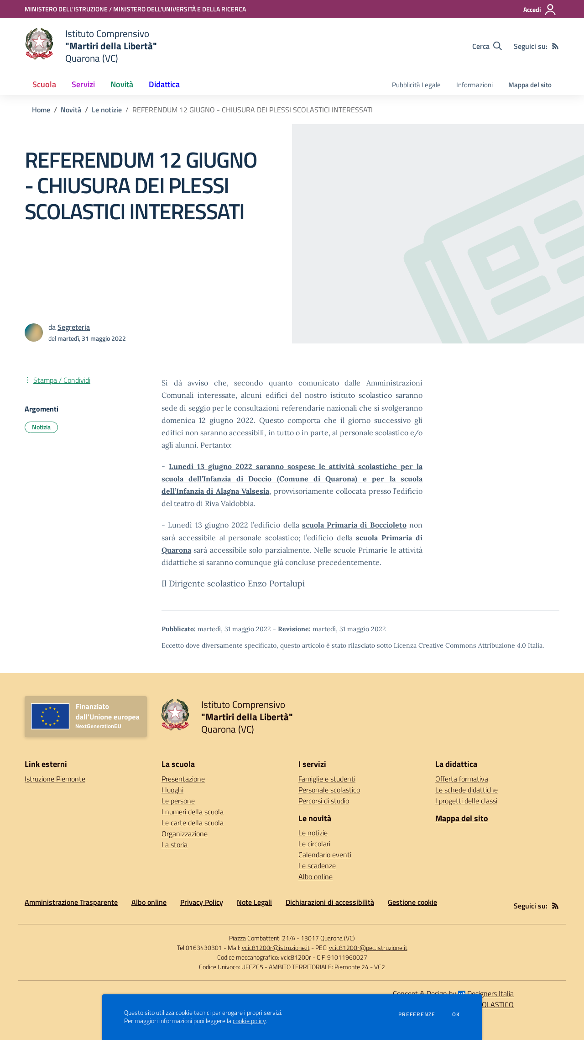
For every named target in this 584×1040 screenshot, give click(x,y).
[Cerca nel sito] (487, 46)
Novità (71, 109)
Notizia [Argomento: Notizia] (41, 427)
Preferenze (416, 1014)
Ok (456, 1014)
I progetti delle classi (466, 800)
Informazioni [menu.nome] (474, 84)
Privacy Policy (201, 902)
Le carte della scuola (193, 822)
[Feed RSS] (555, 46)
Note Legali (254, 902)
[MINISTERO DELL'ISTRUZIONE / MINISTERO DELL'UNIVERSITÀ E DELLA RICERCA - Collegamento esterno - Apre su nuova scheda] (135, 9)
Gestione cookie (412, 902)
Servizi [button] (83, 84)
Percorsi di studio (323, 800)
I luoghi (172, 789)
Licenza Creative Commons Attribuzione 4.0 (460, 645)
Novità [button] (121, 84)
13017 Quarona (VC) (328, 938)
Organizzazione (185, 833)
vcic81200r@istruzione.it (276, 947)
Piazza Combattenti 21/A (262, 938)
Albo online (315, 876)
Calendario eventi (324, 854)
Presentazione (183, 778)
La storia (175, 844)
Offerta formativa (461, 778)
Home (41, 109)
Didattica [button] (164, 84)
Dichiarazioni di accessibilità (330, 902)
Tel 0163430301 (199, 947)
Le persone (178, 800)
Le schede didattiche (466, 789)
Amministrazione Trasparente (71, 902)
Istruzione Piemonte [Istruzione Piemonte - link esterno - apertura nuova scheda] (55, 778)
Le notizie (107, 109)
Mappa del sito (530, 84)
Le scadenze (317, 865)
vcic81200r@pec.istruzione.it (368, 947)
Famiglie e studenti (326, 778)
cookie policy (249, 1021)
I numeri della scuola (193, 811)
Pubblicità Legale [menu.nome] (416, 84)
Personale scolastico (329, 789)
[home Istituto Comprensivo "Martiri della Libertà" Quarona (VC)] (91, 45)
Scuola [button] (44, 84)
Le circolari (314, 843)
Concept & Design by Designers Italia (453, 993)
